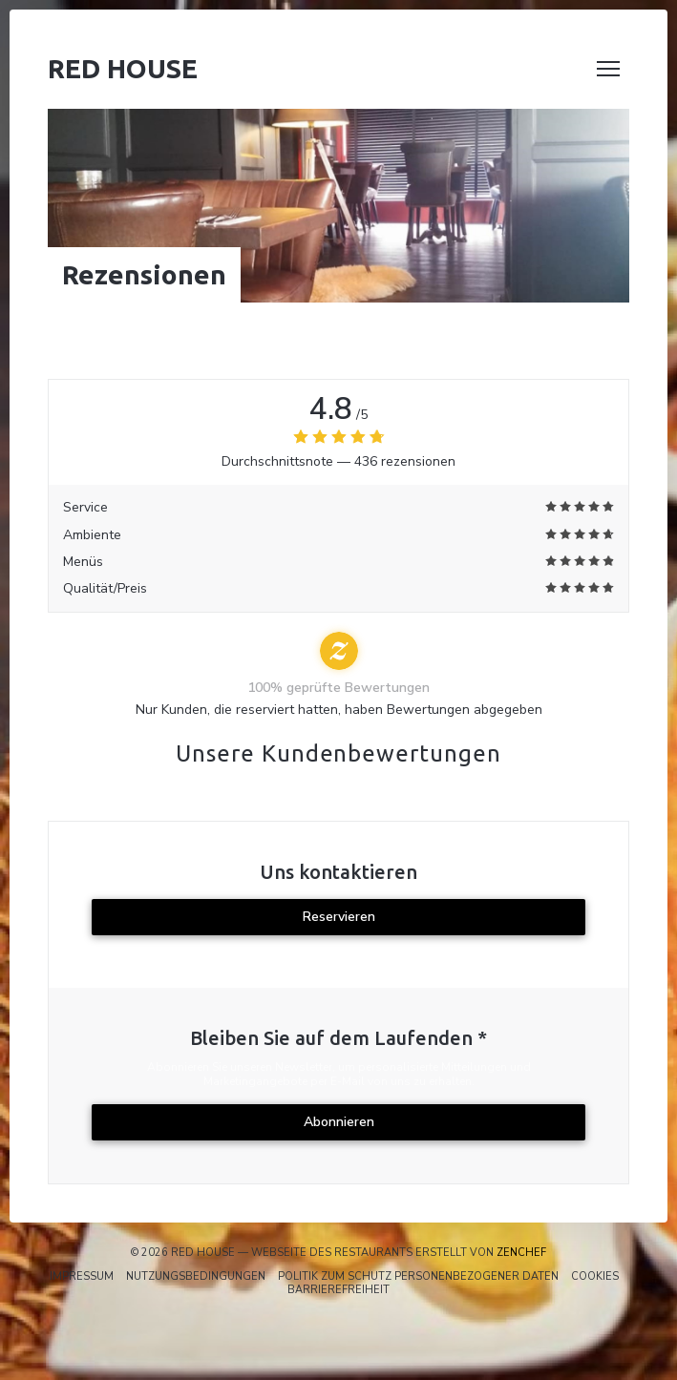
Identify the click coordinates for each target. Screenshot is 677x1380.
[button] (608, 69)
